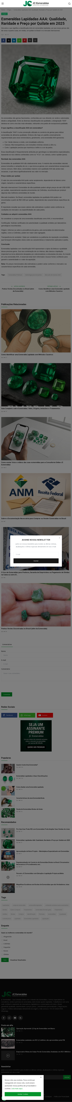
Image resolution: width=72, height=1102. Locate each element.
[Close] (59, 538)
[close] (41, 1077)
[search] (69, 3)
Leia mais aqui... (17, 1088)
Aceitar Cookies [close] (23, 1094)
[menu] (2, 3)
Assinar (36, 561)
